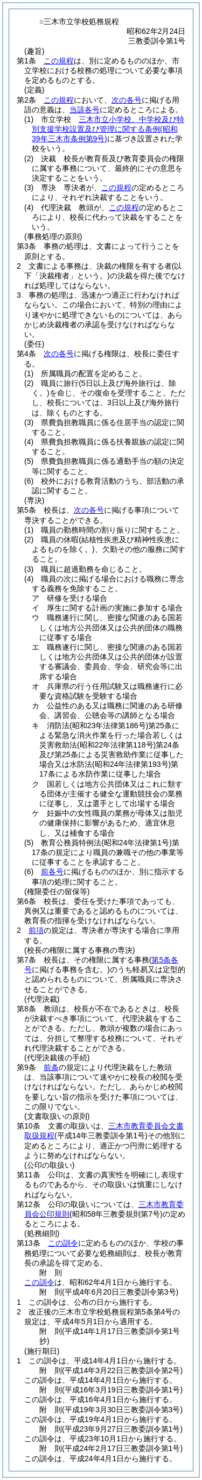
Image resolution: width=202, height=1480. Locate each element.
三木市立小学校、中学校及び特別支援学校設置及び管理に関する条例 (108, 129)
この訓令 (63, 1243)
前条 (51, 1067)
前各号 (52, 871)
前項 (36, 930)
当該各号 (84, 109)
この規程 (59, 60)
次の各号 (127, 100)
